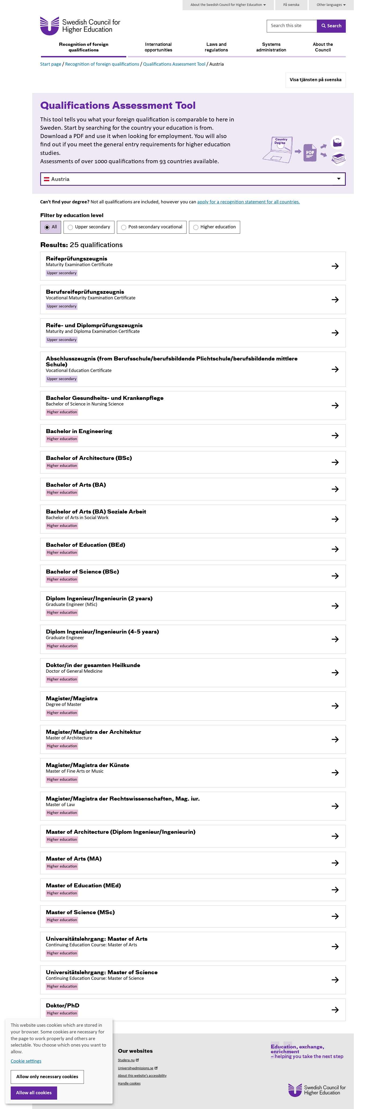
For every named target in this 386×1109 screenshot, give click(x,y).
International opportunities (158, 48)
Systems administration (271, 48)
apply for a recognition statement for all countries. (248, 202)
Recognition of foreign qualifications (83, 48)
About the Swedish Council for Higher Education (228, 5)
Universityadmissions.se (138, 1068)
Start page (50, 64)
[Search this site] (292, 26)
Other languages (331, 5)
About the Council (323, 48)
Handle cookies (129, 1084)
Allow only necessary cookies (47, 1077)
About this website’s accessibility (142, 1076)
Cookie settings (26, 1061)
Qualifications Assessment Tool (174, 64)
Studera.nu (129, 1060)
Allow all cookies (34, 1093)
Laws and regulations (216, 48)
